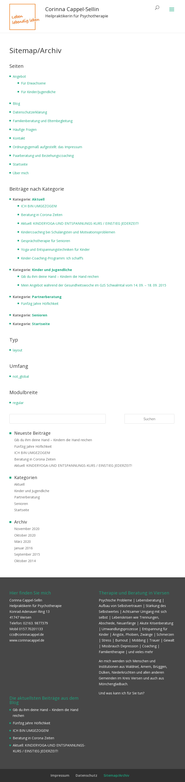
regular (18, 402)
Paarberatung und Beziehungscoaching (43, 155)
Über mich (21, 173)
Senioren (39, 315)
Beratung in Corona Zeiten (41, 214)
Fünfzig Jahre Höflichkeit (40, 303)
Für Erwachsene (33, 83)
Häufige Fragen (25, 129)
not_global (21, 376)
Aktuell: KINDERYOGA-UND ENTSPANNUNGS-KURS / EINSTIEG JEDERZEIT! (80, 223)
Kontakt (19, 138)
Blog (16, 103)
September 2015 (27, 554)
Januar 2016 (23, 548)
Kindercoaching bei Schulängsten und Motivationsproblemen (68, 232)
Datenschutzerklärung (30, 112)
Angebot (19, 76)
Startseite (20, 164)
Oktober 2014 (25, 561)
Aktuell (38, 199)
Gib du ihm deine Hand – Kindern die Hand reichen (60, 276)
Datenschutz (86, 775)
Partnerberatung (47, 296)
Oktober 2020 (25, 535)
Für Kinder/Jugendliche (38, 92)
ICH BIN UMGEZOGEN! (39, 206)
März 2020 (22, 541)
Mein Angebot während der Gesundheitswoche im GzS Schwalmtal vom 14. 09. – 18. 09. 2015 (93, 285)
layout (17, 350)
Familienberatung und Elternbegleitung (43, 121)
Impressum (60, 775)
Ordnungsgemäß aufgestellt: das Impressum (47, 147)
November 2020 (27, 528)
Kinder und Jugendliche (52, 269)
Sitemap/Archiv (116, 775)
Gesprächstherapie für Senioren (45, 240)
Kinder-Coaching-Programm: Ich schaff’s (52, 258)
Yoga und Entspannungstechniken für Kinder (55, 249)
